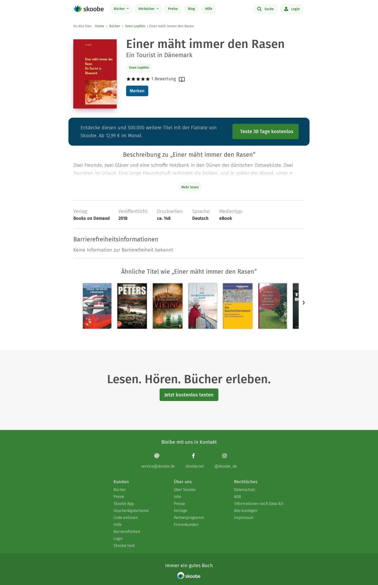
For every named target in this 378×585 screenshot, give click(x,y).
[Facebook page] (195, 460)
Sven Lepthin (135, 26)
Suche (265, 8)
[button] (304, 302)
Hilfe (208, 9)
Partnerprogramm (189, 517)
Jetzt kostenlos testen (189, 395)
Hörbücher (147, 9)
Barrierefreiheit (127, 531)
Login (292, 8)
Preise (173, 9)
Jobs (177, 496)
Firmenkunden (186, 524)
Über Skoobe (185, 489)
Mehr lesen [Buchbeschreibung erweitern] (190, 187)
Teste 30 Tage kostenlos (266, 131)
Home (99, 26)
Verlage (180, 510)
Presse (179, 503)
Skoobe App (124, 503)
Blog (191, 9)
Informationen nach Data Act (258, 503)
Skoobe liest (124, 545)
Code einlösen (126, 517)
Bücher (120, 9)
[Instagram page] (226, 460)
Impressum (243, 517)
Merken (137, 91)
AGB (237, 496)
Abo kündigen (245, 510)
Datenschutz (244, 489)
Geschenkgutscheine (131, 510)
